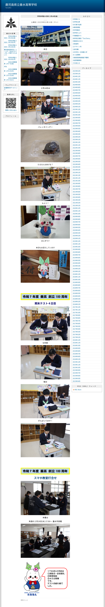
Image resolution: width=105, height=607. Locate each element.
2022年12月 (76, 142)
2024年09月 (76, 85)
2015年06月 (76, 376)
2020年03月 (76, 233)
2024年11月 (76, 79)
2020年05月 (76, 227)
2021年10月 (76, 181)
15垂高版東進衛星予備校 (81, 57)
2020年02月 (76, 236)
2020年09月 (76, 216)
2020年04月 (76, 230)
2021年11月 (76, 178)
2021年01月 (76, 205)
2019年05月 (76, 260)
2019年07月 (76, 255)
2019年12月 (76, 241)
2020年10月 (76, 214)
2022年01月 (76, 172)
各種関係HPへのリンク (10, 88)
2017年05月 (76, 326)
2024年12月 (76, 76)
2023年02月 (76, 137)
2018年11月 (76, 277)
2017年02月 (76, 334)
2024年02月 (76, 104)
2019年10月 (76, 247)
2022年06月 (76, 159)
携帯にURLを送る (11, 110)
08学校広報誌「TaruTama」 (82, 38)
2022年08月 (76, 153)
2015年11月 (76, 365)
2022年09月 (76, 150)
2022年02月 (76, 170)
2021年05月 (76, 194)
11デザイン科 (77, 46)
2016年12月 (76, 340)
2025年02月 (76, 71)
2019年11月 (76, 244)
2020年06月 (76, 225)
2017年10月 (76, 312)
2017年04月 (76, 329)
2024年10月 (76, 82)
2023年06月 (76, 126)
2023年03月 (76, 134)
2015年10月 (76, 367)
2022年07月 (76, 156)
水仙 (5, 66)
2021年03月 (76, 200)
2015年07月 (76, 373)
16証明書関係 (77, 60)
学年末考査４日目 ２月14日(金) (10, 37)
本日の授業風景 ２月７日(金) (10, 63)
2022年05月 (76, 161)
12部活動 (76, 49)
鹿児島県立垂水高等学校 (21, 4)
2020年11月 (76, 211)
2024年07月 (76, 90)
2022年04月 (76, 164)
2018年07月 (76, 288)
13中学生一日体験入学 (80, 52)
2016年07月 (76, 354)
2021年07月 (76, 189)
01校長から (76, 19)
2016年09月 (76, 348)
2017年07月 (76, 321)
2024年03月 (76, 101)
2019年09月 (76, 249)
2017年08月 (76, 318)
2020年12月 (76, 208)
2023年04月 (76, 131)
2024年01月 (76, 107)
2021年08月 (76, 186)
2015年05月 (76, 378)
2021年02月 (76, 203)
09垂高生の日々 (78, 41)
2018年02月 (76, 301)
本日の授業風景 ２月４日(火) (10, 79)
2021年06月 (76, 192)
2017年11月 (76, 310)
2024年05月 (76, 96)
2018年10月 (76, 279)
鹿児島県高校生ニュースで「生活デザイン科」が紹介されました (10, 52)
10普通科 (76, 44)
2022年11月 (76, 145)
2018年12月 (76, 274)
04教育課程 (76, 27)
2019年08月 (76, 252)
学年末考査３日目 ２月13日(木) (10, 41)
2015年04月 (76, 381)
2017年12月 (76, 307)
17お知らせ (76, 63)
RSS (76, 390)
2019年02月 (76, 269)
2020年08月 (76, 219)
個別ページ (24, 600)
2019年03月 (76, 266)
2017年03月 (76, 332)
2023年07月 (76, 123)
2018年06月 (76, 290)
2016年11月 (76, 343)
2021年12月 (76, 175)
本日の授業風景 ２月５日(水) (10, 74)
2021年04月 (76, 197)
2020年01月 (76, 238)
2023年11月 (76, 112)
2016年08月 (76, 351)
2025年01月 (76, 74)
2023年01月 (76, 139)
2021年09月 (76, 183)
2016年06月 (76, 356)
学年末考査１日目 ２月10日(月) (10, 58)
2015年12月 (76, 362)
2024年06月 (76, 93)
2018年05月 (76, 293)
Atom (79, 390)
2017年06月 (76, 323)
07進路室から (77, 36)
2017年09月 (76, 315)
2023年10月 (76, 115)
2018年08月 (76, 285)
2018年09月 (76, 282)
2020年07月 (76, 222)
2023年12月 (76, 109)
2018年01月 (76, 304)
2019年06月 (76, 258)
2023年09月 (76, 118)
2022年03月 (76, 167)
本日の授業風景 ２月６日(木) (10, 70)
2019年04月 (76, 263)
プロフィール (11, 116)
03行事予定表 (77, 25)
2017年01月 (76, 337)
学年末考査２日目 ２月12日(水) (10, 46)
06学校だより (77, 33)
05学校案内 (76, 30)
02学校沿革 (76, 22)
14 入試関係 (76, 55)
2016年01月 (76, 359)
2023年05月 (76, 128)
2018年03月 (76, 299)
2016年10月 (76, 345)
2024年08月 (76, 87)
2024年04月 (76, 98)
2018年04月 (76, 296)
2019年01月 (76, 271)
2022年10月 (76, 148)
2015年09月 (76, 370)
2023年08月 (76, 120)
